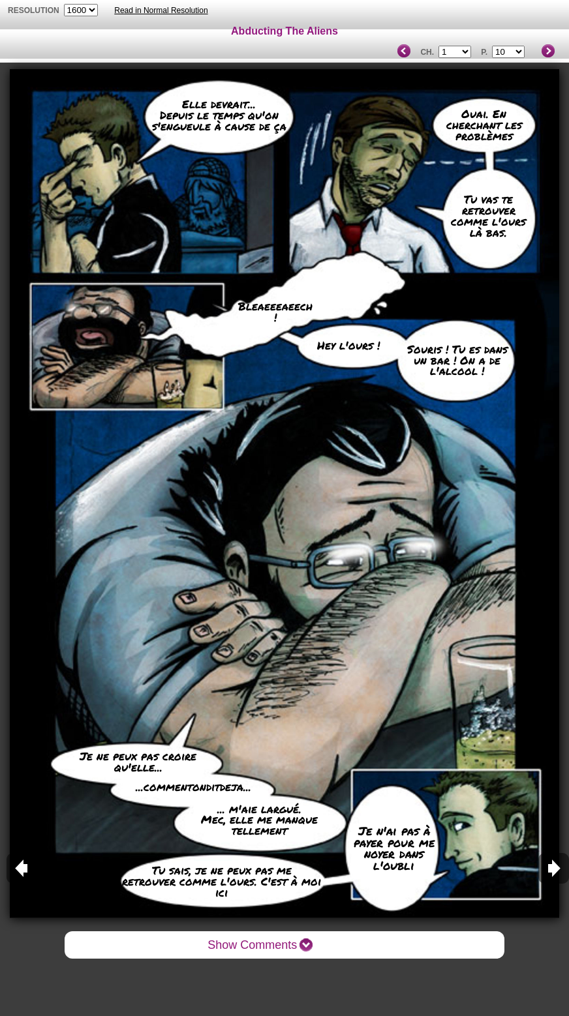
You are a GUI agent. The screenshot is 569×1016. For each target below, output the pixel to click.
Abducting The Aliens (284, 31)
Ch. (427, 52)
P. (484, 52)
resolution (34, 10)
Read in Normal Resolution (161, 10)
